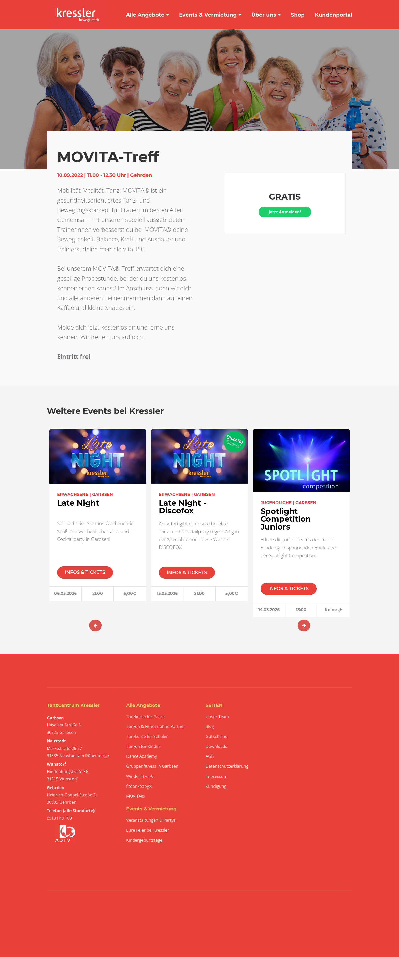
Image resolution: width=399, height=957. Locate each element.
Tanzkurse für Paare (145, 716)
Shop (298, 15)
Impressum (216, 776)
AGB (210, 756)
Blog (210, 726)
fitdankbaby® (139, 786)
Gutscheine (216, 736)
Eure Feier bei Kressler (147, 830)
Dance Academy (141, 756)
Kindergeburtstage (144, 840)
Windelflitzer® (139, 776)
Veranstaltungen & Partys (151, 820)
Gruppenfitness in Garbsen (152, 766)
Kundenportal (333, 15)
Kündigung (216, 786)
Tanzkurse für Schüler (147, 736)
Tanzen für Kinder (143, 746)
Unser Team (217, 716)
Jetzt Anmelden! (285, 212)
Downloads (216, 746)
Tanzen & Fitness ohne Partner (155, 726)
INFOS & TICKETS (85, 572)
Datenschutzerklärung (227, 766)
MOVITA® (135, 796)
